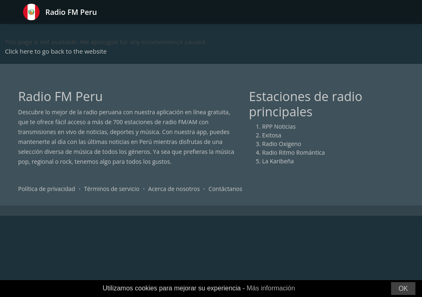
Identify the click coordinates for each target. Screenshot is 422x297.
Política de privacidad (46, 189)
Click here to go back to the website (56, 51)
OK (403, 288)
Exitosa (271, 135)
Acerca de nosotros (174, 189)
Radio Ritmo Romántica (293, 152)
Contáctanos (225, 189)
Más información (270, 288)
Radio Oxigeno (281, 144)
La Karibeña (278, 161)
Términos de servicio (112, 189)
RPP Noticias (278, 126)
